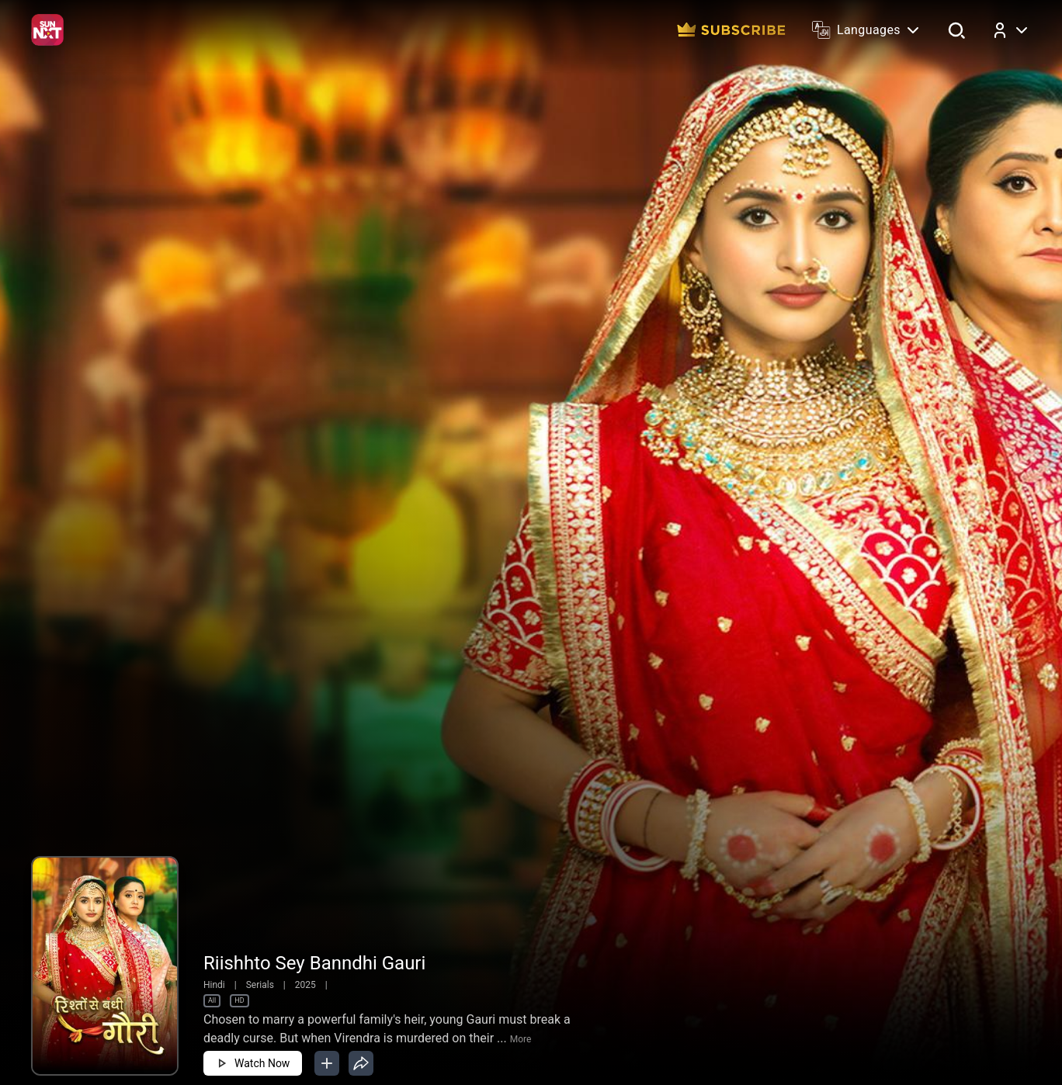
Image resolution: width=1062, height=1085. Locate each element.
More (521, 1039)
